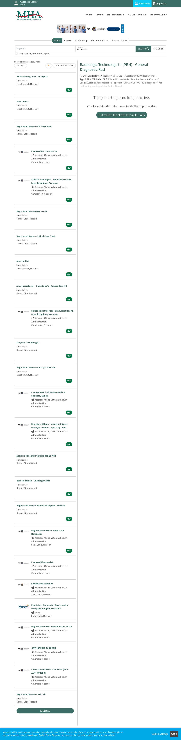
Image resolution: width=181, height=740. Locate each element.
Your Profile (137, 14)
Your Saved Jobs (119, 40)
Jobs (100, 14)
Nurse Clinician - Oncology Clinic (33, 480)
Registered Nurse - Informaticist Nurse (51, 626)
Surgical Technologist (27, 342)
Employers (159, 3)
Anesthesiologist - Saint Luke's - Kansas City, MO (41, 285)
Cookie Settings (160, 734)
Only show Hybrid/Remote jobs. (34, 53)
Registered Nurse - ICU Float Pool (34, 126)
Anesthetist (22, 101)
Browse (67, 40)
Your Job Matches (99, 40)
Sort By (20, 65)
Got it (174, 734)
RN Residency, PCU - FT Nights (32, 76)
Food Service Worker (42, 583)
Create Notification (64, 65)
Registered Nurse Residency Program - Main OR (40, 505)
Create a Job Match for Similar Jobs (122, 115)
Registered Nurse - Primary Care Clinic (36, 367)
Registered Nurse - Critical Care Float (35, 236)
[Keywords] (45, 48)
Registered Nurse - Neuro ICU (31, 211)
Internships (115, 14)
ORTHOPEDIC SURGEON (43, 647)
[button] (158, 48)
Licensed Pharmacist (42, 562)
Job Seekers (142, 3)
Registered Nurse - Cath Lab (31, 694)
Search (57, 40)
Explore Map (81, 40)
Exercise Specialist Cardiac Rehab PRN (36, 455)
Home (89, 14)
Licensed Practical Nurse (44, 151)
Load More (45, 710)
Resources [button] (157, 14)
